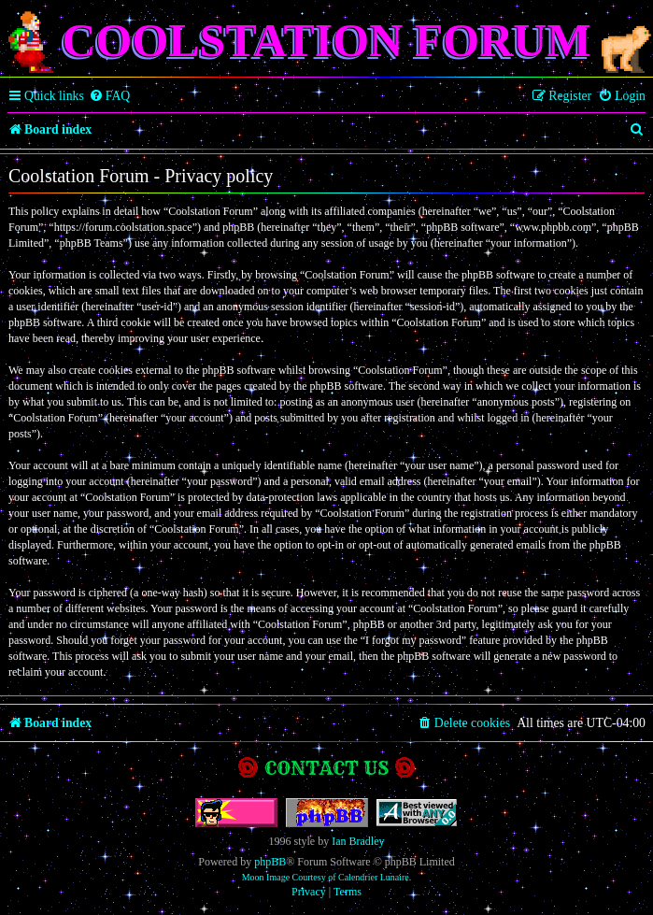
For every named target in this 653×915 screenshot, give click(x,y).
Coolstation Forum (326, 40)
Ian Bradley (358, 841)
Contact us (326, 767)
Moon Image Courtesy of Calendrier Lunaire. (327, 877)
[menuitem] (110, 96)
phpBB (270, 861)
